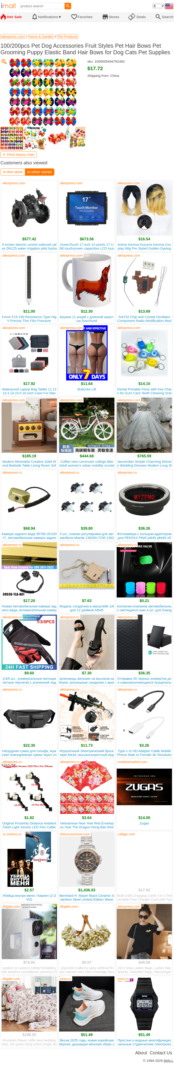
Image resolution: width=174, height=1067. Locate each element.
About (141, 1052)
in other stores (39, 172)
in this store (13, 172)
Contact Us (161, 1052)
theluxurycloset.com (75, 834)
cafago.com (126, 834)
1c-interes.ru (11, 834)
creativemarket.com (132, 762)
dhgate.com (11, 906)
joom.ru (65, 979)
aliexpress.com (13, 183)
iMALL (168, 1060)
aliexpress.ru (12, 472)
